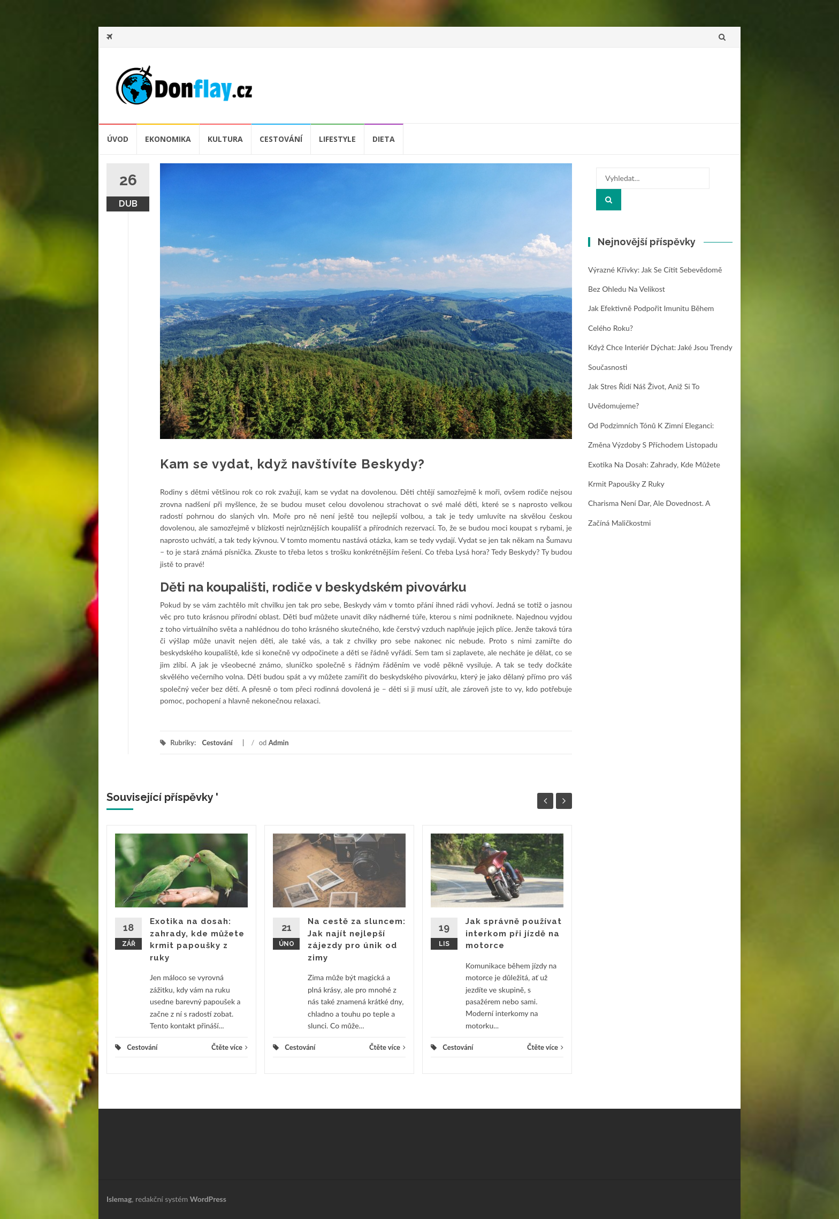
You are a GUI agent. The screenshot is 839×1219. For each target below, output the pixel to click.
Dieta (383, 139)
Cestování (281, 139)
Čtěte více (229, 1047)
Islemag (119, 1198)
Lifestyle (337, 139)
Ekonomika (168, 139)
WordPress (208, 1198)
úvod (117, 139)
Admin (279, 742)
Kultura (225, 139)
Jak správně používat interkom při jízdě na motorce (514, 933)
